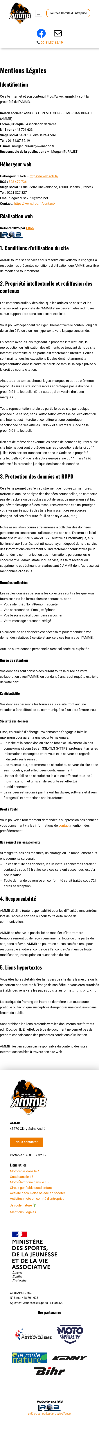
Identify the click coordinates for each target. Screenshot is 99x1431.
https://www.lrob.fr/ (44, 176)
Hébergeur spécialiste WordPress (49, 1413)
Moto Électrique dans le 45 (29, 1182)
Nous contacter (26, 1142)
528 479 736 (18, 182)
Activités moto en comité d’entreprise (37, 1198)
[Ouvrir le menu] (38, 13)
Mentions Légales (23, 1212)
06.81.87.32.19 (52, 42)
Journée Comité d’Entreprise (68, 13)
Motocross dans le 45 (25, 1171)
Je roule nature (23, 1205)
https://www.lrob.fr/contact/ (34, 203)
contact (64, 825)
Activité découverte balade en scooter (37, 1193)
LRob (30, 228)
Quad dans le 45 (21, 1177)
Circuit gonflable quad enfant (31, 1188)
